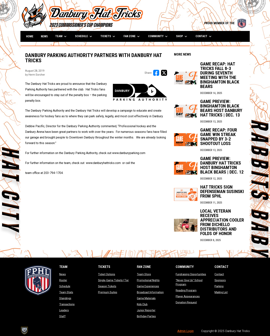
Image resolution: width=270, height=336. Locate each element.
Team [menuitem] (61, 36)
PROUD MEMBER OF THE (225, 23)
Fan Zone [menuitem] (132, 36)
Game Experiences (148, 286)
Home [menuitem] (29, 36)
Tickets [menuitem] (108, 36)
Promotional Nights (148, 280)
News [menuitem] (44, 36)
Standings (65, 298)
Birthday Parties (146, 316)
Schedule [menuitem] (84, 36)
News (62, 274)
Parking (219, 286)
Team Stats (66, 292)
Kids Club (142, 304)
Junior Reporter (146, 310)
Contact (219, 274)
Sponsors (220, 280)
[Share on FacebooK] (156, 73)
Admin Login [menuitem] (185, 331)
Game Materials (146, 298)
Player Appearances (188, 296)
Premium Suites (107, 292)
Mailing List (221, 292)
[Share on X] (164, 73)
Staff (62, 316)
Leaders (64, 310)
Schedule (64, 286)
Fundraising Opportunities (191, 274)
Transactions (67, 304)
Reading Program (186, 290)
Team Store (144, 274)
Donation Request (186, 302)
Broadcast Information (150, 292)
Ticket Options (106, 274)
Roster (63, 280)
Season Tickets (107, 286)
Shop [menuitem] (182, 36)
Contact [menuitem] (204, 36)
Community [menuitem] (158, 36)
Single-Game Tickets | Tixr (113, 280)
